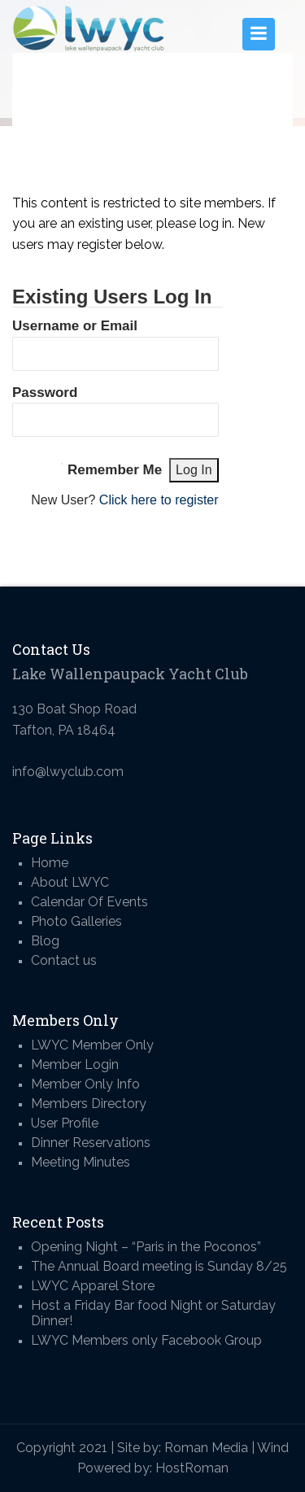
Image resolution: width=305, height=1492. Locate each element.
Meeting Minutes (80, 1162)
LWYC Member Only (92, 1045)
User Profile (64, 1123)
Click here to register (159, 500)
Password (44, 392)
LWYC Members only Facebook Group (146, 1340)
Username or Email (74, 326)
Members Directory (88, 1103)
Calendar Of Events (89, 902)
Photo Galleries (76, 921)
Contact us (64, 960)
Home (49, 862)
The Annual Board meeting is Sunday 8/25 (159, 1266)
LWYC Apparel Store (93, 1286)
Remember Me (115, 470)
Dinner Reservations (90, 1142)
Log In (193, 470)
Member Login (75, 1064)
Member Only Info (85, 1084)
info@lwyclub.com (68, 771)
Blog (45, 941)
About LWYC (70, 882)
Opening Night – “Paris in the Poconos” (146, 1246)
